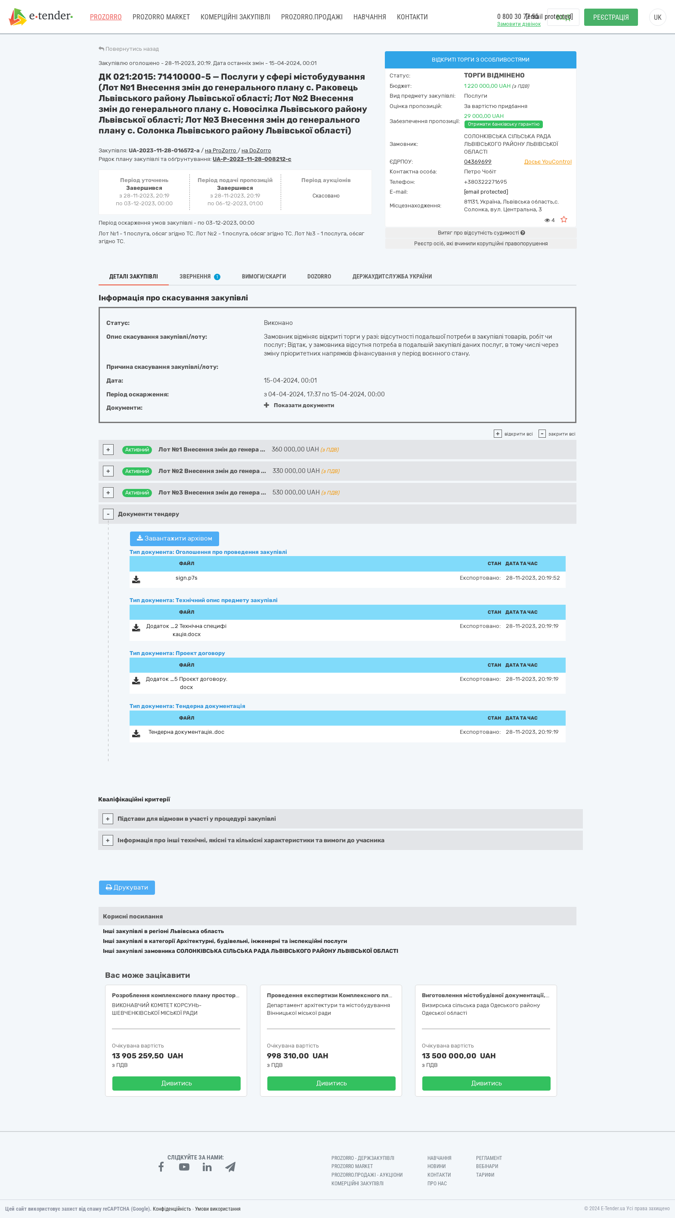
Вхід (563, 17)
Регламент (489, 1158)
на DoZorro (256, 150)
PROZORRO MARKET (161, 17)
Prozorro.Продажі (312, 17)
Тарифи (485, 1175)
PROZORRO (106, 17)
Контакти (412, 17)
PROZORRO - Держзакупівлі (362, 1158)
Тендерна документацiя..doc (186, 732)
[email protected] (486, 192)
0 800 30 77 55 (518, 16)
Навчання (369, 17)
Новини (436, 1166)
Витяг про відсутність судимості (481, 233)
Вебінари (487, 1166)
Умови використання (218, 1209)
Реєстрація (611, 17)
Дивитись (176, 1083)
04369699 (478, 161)
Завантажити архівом (174, 538)
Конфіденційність (172, 1209)
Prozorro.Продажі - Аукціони (367, 1175)
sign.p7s (187, 578)
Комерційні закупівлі (235, 17)
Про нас (437, 1184)
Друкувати (127, 887)
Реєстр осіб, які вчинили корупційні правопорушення (481, 244)
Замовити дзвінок (519, 24)
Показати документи (299, 405)
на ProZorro (221, 150)
